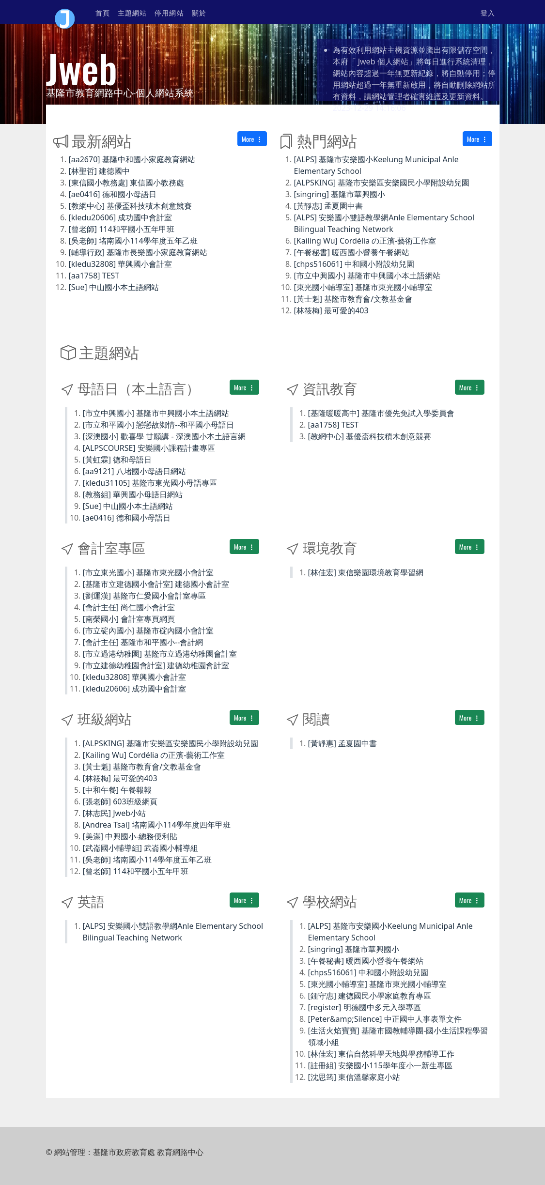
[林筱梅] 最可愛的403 (331, 310)
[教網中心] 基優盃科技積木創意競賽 (130, 205)
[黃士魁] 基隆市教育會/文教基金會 (353, 298)
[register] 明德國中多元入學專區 (364, 1007)
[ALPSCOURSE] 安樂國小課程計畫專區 (149, 448)
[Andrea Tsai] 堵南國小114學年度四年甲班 (157, 824)
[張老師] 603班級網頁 (120, 801)
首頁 (102, 12)
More (252, 139)
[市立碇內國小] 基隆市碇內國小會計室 (148, 630)
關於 (199, 12)
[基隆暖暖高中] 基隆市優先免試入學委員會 (381, 413)
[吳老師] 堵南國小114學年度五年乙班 (133, 240)
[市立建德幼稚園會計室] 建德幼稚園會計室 (156, 665)
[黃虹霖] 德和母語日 (117, 459)
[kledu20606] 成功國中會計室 (120, 217)
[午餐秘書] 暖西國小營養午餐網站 (352, 252)
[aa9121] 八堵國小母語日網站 (134, 471)
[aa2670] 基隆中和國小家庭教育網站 (132, 159)
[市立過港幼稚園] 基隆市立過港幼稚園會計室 (160, 653)
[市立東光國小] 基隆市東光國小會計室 (148, 572)
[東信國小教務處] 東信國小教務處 (127, 182)
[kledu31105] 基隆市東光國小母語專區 (150, 482)
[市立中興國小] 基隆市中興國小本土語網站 (367, 275)
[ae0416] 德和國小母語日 (112, 194)
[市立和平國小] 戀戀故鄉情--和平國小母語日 (158, 424)
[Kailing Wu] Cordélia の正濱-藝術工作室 (365, 240)
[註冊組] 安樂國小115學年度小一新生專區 (380, 1065)
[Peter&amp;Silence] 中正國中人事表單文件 (385, 1019)
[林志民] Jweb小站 (114, 813)
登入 (488, 12)
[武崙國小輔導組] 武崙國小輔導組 (141, 848)
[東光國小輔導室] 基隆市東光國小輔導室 (363, 287)
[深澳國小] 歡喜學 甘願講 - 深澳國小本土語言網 (164, 436)
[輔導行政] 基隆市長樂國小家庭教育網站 (138, 252)
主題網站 (132, 12)
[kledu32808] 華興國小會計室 (120, 264)
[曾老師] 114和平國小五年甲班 (121, 229)
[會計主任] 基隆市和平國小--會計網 (143, 642)
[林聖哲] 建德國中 (99, 171)
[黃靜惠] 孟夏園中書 (328, 205)
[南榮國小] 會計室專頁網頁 (129, 619)
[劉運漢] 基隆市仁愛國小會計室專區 (144, 595)
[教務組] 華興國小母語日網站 (133, 494)
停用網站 (169, 12)
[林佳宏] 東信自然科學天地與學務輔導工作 (381, 1053)
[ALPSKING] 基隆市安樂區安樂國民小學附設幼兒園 (382, 182)
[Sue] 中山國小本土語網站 (114, 287)
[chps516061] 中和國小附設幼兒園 (354, 264)
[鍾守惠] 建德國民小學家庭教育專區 (370, 995)
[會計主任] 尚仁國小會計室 (129, 607)
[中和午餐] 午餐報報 (117, 790)
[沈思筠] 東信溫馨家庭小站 (354, 1077)
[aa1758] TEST (94, 275)
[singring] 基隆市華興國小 (340, 194)
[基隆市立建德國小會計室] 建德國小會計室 (156, 584)
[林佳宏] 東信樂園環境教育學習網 (366, 572)
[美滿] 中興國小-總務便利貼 (130, 836)
